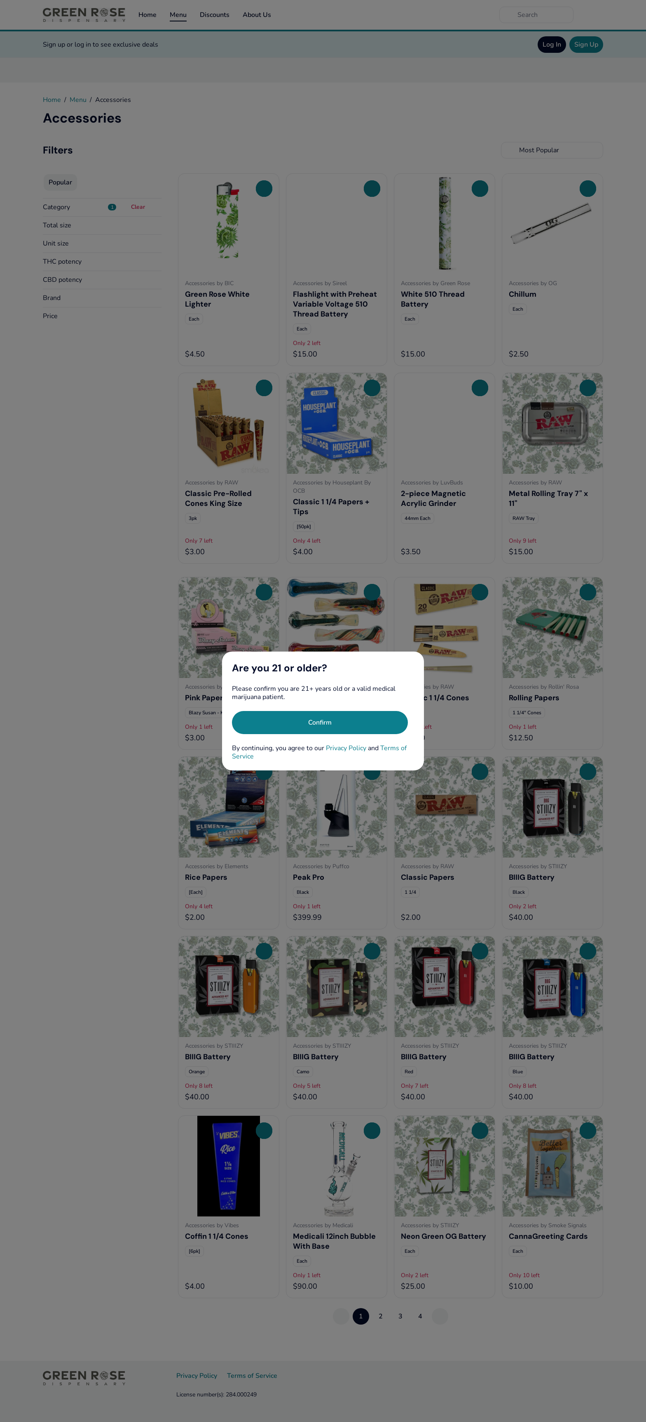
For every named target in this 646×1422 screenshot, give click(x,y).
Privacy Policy (346, 748)
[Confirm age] (320, 722)
